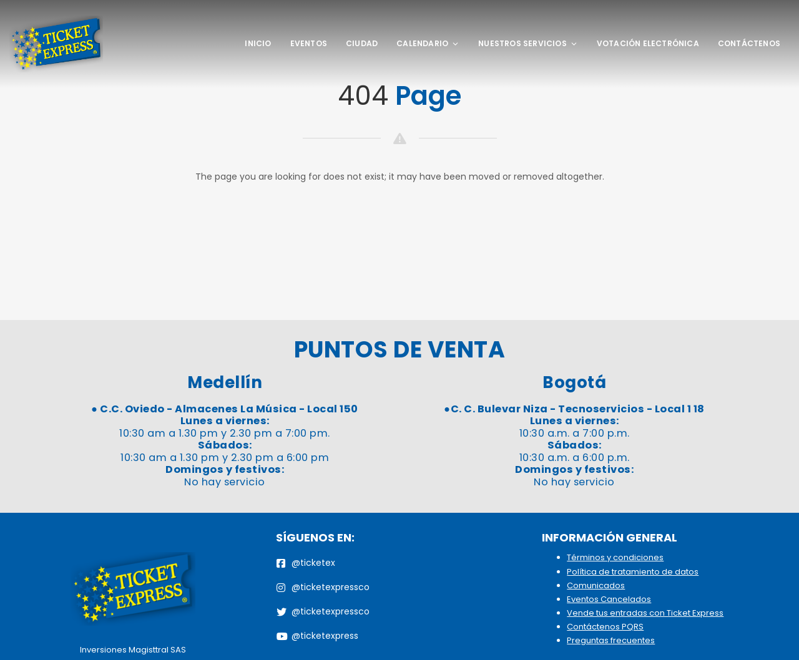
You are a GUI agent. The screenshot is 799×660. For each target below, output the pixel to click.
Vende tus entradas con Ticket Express (645, 613)
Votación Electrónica (648, 43)
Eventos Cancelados (609, 599)
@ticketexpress (317, 635)
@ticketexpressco (323, 587)
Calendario (427, 43)
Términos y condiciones (615, 557)
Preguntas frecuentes (611, 640)
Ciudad (362, 43)
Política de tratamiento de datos (633, 572)
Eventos (308, 43)
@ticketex (306, 562)
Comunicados (596, 585)
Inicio (258, 43)
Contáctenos (749, 43)
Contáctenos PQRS (605, 627)
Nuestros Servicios (528, 43)
